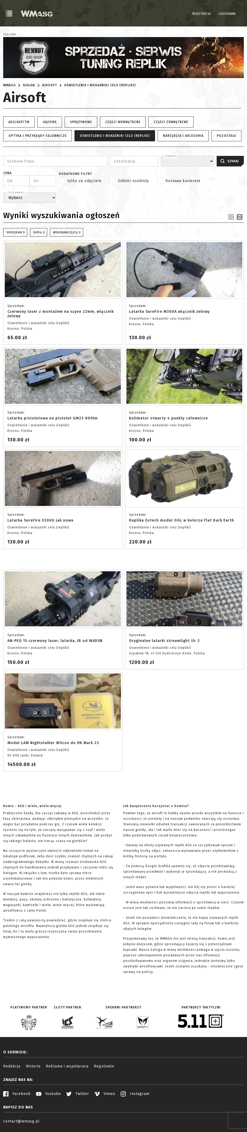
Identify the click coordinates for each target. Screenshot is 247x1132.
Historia (33, 1066)
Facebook (17, 1094)
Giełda (29, 85)
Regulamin (104, 1066)
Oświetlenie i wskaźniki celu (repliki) (100, 85)
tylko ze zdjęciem (84, 181)
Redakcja (11, 1066)
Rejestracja (201, 14)
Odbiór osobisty (133, 181)
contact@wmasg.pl (21, 1121)
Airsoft (49, 85)
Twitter (77, 1094)
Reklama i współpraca (67, 1066)
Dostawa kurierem (182, 181)
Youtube (48, 1094)
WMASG (9, 85)
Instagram (135, 1094)
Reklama (9, 34)
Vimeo (104, 1094)
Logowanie (227, 14)
